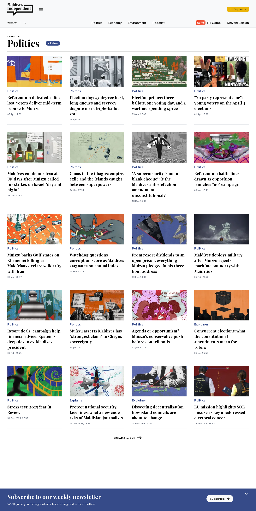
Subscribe (220, 499)
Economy (115, 23)
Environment (137, 23)
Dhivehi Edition (238, 23)
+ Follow (53, 43)
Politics (97, 23)
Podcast (158, 23)
